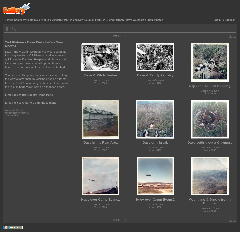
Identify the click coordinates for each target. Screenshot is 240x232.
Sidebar (230, 20)
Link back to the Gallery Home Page (29, 94)
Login (217, 20)
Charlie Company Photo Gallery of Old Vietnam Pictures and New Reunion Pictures (55, 20)
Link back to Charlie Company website (30, 102)
